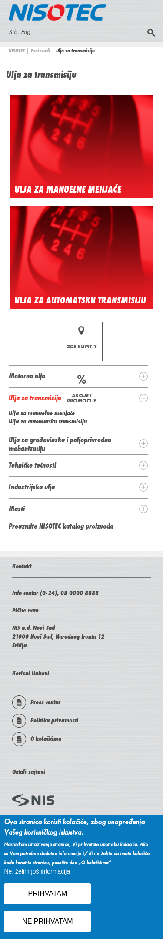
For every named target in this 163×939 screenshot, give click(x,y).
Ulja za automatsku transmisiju (80, 300)
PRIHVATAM (47, 897)
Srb (13, 32)
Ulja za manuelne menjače (67, 189)
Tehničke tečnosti (32, 465)
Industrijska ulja (32, 486)
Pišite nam (25, 610)
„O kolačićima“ (94, 866)
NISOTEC (17, 51)
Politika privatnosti (45, 721)
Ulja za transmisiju (35, 397)
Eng (25, 32)
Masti (17, 508)
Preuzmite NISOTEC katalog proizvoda (61, 526)
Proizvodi (40, 51)
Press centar (36, 702)
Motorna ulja (27, 375)
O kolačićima (36, 739)
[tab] (78, 376)
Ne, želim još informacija (37, 875)
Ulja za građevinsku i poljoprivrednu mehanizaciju (60, 444)
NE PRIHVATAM (47, 925)
